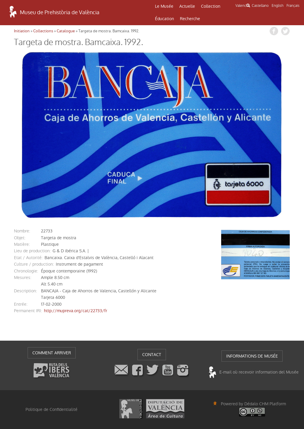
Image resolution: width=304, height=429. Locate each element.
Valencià (242, 5)
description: (25, 291)
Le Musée (164, 6)
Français (293, 5)
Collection (210, 6)
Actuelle (187, 6)
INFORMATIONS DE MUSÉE (252, 356)
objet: (19, 238)
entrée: (20, 304)
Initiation (22, 31)
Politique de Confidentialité (51, 409)
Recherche (190, 19)
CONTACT (151, 355)
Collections (43, 31)
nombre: (22, 231)
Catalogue (66, 31)
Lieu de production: (32, 251)
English (278, 5)
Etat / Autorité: (28, 258)
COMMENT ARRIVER (51, 353)
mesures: (22, 277)
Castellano (260, 5)
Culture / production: (34, 264)
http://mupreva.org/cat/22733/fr (75, 311)
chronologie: (26, 271)
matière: (22, 244)
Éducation (164, 19)
